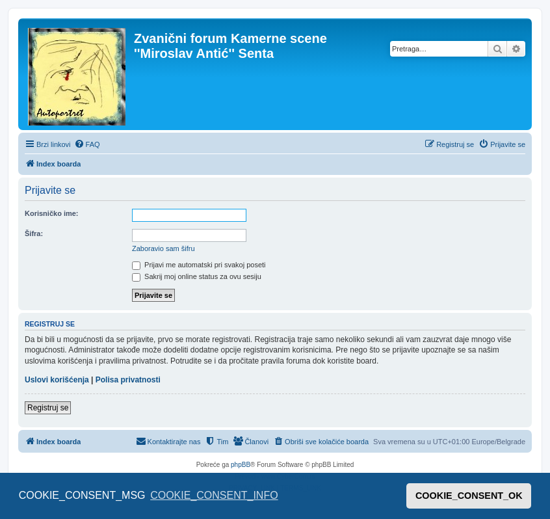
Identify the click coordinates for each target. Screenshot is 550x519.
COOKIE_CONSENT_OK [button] (469, 495)
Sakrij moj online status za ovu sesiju (196, 276)
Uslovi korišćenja (57, 379)
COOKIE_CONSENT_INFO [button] (214, 495)
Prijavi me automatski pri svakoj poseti (199, 265)
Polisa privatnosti (128, 379)
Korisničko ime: (52, 213)
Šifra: (34, 233)
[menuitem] (87, 144)
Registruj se (47, 407)
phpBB (240, 464)
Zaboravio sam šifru (163, 248)
